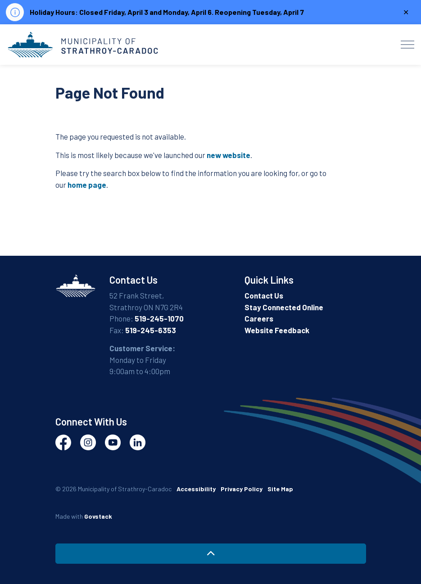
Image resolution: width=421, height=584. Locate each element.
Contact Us (263, 295)
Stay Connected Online (283, 307)
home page (87, 184)
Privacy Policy (242, 489)
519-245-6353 (150, 330)
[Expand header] (407, 44)
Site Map (280, 489)
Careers (258, 318)
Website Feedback (276, 330)
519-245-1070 (159, 318)
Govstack (98, 516)
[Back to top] (210, 553)
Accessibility (196, 489)
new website (228, 154)
